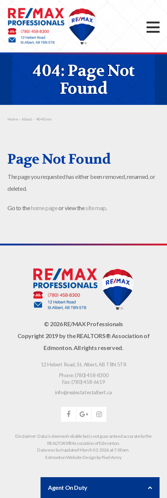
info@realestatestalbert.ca (83, 392)
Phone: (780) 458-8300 (84, 375)
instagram (98, 414)
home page (44, 207)
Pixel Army (112, 457)
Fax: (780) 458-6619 (83, 382)
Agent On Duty (100, 487)
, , (83, 364)
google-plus (83, 414)
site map (96, 207)
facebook (68, 414)
